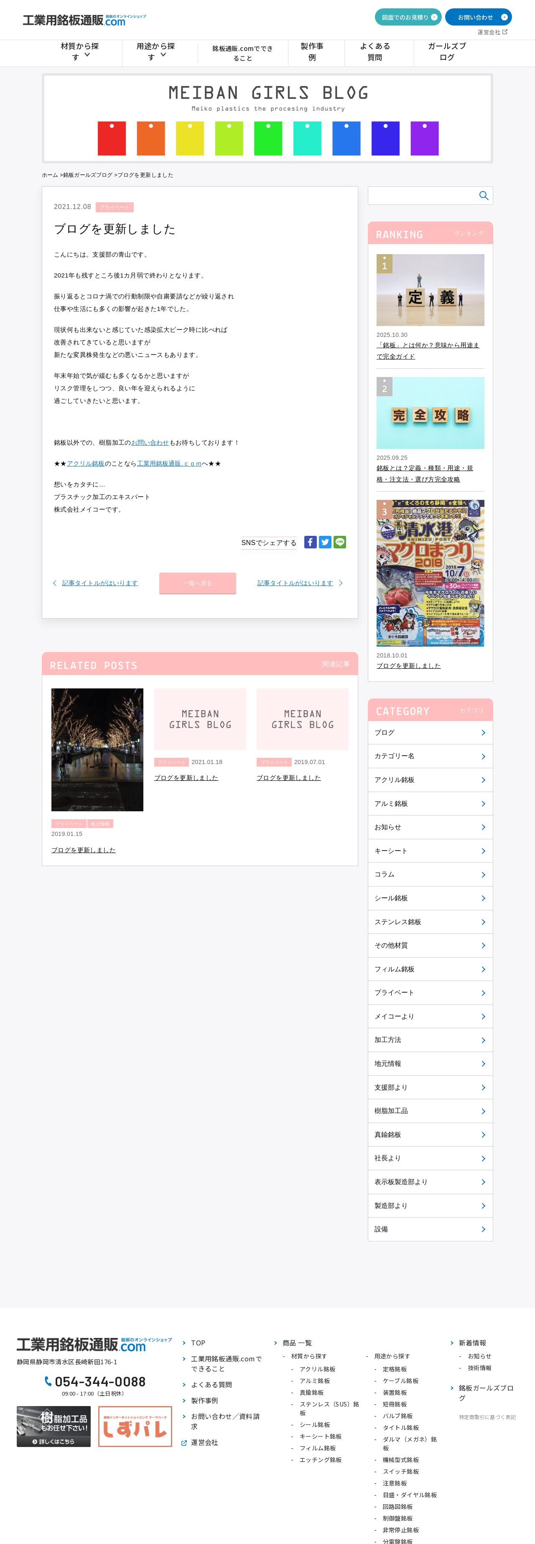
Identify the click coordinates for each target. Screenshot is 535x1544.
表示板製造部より (401, 1181)
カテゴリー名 (394, 755)
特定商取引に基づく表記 (487, 1416)
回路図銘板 (398, 1506)
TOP (198, 1343)
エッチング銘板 (321, 1459)
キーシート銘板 (321, 1436)
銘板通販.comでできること (247, 52)
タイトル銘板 (401, 1427)
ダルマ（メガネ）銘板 (410, 1443)
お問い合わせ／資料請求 (225, 1421)
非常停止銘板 (401, 1530)
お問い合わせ (475, 17)
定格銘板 (395, 1369)
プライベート (394, 992)
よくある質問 (382, 52)
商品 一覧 (297, 1343)
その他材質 (391, 945)
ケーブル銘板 (400, 1380)
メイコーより (394, 1016)
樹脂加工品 (391, 1110)
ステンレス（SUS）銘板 (329, 1408)
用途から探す (154, 52)
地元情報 (388, 1063)
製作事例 (325, 52)
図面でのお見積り (405, 17)
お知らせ (388, 827)
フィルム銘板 (394, 969)
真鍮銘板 (388, 1134)
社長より (388, 1158)
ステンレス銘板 (398, 921)
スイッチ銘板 (401, 1471)
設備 (381, 1229)
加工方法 (388, 1039)
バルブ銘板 (398, 1416)
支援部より (391, 1087)
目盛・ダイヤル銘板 (410, 1494)
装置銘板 (395, 1392)
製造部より (391, 1205)
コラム (384, 874)
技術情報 (480, 1367)
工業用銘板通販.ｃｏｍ (171, 463)
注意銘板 (395, 1483)
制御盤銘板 (398, 1518)
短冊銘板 (395, 1404)
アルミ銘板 (391, 803)
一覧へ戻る (198, 579)
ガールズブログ (448, 52)
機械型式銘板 (401, 1459)
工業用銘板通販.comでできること (226, 1363)
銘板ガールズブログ (89, 175)
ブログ (384, 732)
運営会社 (489, 32)
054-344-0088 (100, 1381)
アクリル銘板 (394, 779)
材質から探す (83, 52)
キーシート (391, 850)
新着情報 (473, 1343)
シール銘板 (391, 898)
